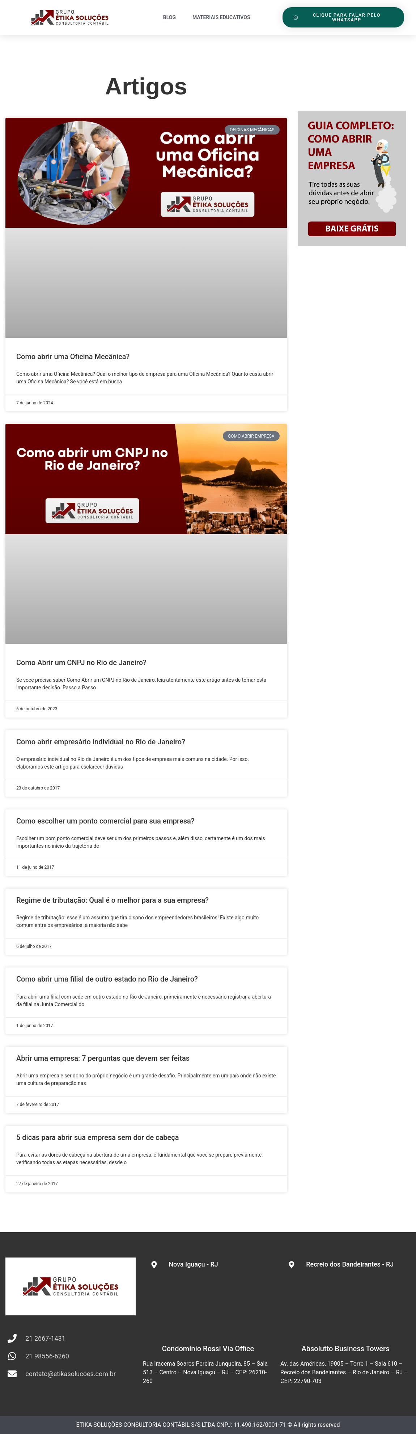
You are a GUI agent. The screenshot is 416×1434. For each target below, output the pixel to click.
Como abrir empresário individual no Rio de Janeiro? (100, 741)
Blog (169, 17)
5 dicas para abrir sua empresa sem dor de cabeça (97, 1137)
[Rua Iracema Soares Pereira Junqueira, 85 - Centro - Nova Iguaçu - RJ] (208, 1306)
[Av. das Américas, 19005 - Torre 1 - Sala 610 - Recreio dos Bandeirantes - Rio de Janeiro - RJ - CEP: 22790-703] (345, 1306)
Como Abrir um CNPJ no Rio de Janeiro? (81, 662)
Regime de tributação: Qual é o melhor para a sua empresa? (112, 900)
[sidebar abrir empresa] (352, 243)
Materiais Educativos (221, 17)
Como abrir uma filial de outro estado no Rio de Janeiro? (107, 979)
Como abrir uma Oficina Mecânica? (73, 356)
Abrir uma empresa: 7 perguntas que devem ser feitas (103, 1058)
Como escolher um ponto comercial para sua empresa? (105, 821)
